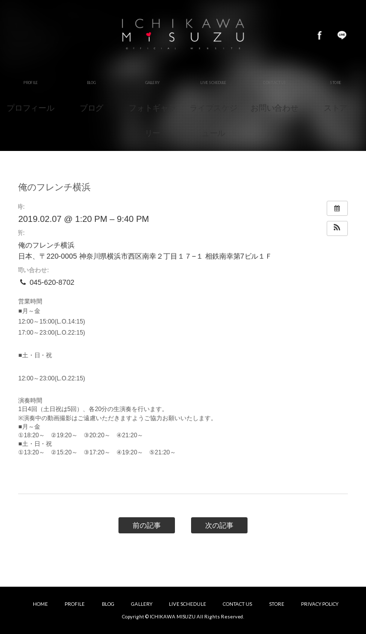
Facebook (320, 35)
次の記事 (219, 525)
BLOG (108, 604)
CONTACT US (237, 604)
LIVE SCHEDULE (187, 604)
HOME (40, 604)
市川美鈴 (183, 35)
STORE (276, 604)
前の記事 (147, 525)
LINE (342, 35)
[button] (337, 228)
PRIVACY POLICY (319, 604)
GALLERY (141, 604)
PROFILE (75, 604)
